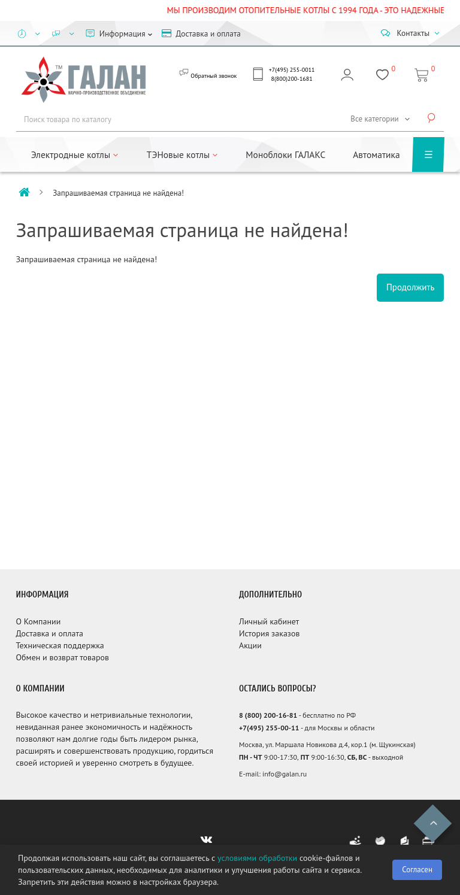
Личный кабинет (269, 621)
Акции (250, 645)
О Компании (38, 621)
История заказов (269, 633)
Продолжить (410, 287)
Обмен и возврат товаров (62, 657)
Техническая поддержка (60, 645)
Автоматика (376, 154)
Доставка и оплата (49, 633)
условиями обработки (257, 857)
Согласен (417, 869)
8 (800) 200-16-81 (268, 715)
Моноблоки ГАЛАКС (285, 154)
